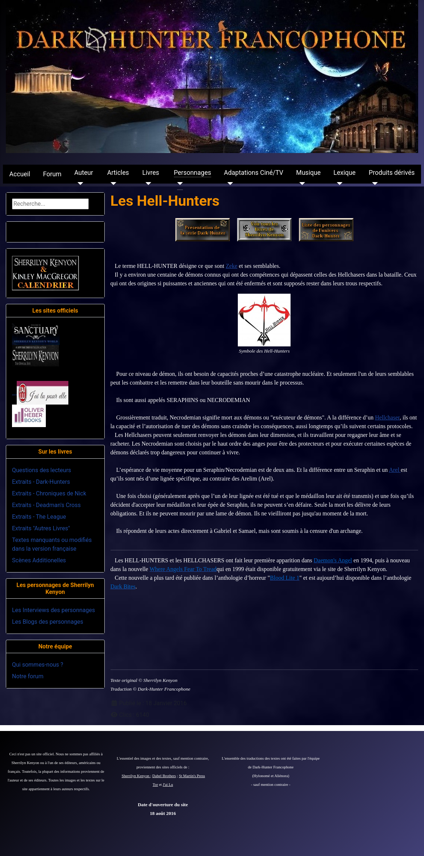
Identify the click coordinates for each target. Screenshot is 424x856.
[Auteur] (78, 183)
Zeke (231, 266)
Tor (155, 785)
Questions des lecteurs (41, 470)
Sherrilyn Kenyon (136, 776)
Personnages (192, 172)
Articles (118, 172)
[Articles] (111, 183)
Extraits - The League (39, 516)
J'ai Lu (168, 785)
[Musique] (300, 183)
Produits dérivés (392, 172)
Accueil (19, 174)
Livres (150, 172)
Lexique (344, 172)
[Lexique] (338, 183)
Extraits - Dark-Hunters (41, 481)
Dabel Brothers (164, 776)
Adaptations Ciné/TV (253, 172)
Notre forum (27, 676)
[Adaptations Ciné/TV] (228, 183)
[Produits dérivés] (373, 183)
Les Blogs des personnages (47, 621)
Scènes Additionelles (39, 560)
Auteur (83, 172)
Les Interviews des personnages (53, 610)
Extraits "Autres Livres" (41, 528)
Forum (52, 174)
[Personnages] (178, 183)
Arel (394, 470)
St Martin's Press (192, 776)
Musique (308, 172)
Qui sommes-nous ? (37, 664)
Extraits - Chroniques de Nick (49, 493)
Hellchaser (387, 417)
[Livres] (146, 183)
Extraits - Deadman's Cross (46, 505)
